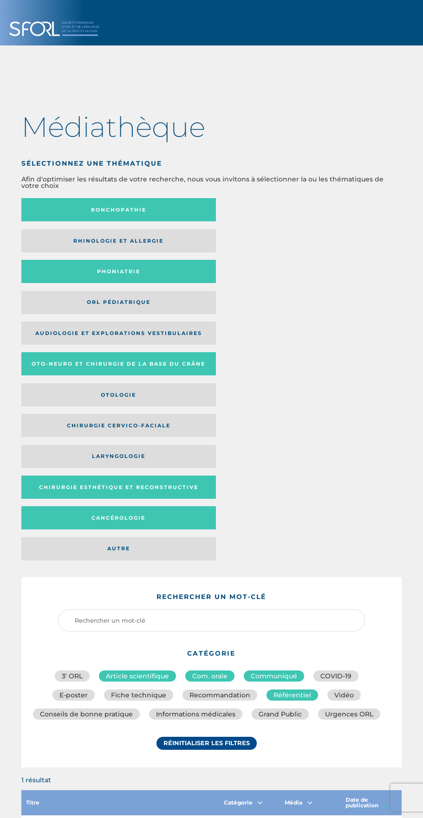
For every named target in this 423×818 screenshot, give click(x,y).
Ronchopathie (80, 209)
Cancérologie (206, 308)
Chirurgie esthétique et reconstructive (75, 309)
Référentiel (292, 456)
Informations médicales (195, 476)
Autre (331, 308)
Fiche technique (138, 456)
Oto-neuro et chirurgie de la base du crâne (326, 244)
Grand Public (280, 476)
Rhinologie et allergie (206, 209)
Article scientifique (137, 436)
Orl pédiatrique (80, 243)
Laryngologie (331, 277)
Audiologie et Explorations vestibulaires (181, 244)
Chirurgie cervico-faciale (206, 277)
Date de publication (367, 565)
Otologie (80, 277)
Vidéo (344, 456)
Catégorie (243, 564)
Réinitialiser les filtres (206, 506)
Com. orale (210, 436)
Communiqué (274, 436)
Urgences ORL (349, 476)
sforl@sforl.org (188, 751)
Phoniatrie (331, 209)
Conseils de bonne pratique (86, 476)
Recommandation (219, 456)
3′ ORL (72, 436)
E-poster (73, 456)
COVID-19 (335, 436)
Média (298, 564)
